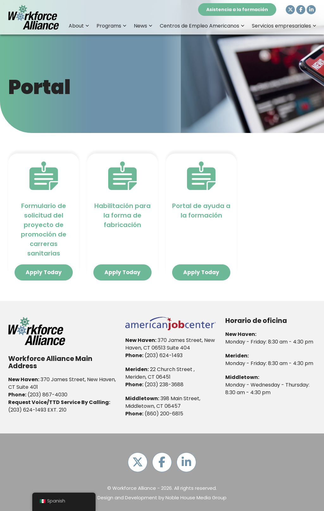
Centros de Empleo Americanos (199, 25)
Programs (109, 25)
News (140, 25)
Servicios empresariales (281, 25)
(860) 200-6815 (164, 413)
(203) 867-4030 (47, 394)
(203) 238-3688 (164, 384)
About (76, 25)
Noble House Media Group (196, 497)
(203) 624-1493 (27, 409)
